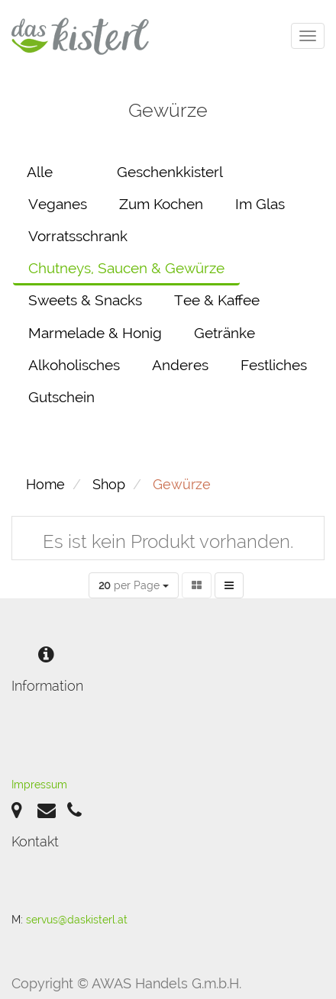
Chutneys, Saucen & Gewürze (126, 267)
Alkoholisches (74, 364)
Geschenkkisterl (170, 171)
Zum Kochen (161, 203)
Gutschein (61, 396)
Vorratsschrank (78, 235)
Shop (108, 484)
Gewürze (182, 484)
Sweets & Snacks (85, 300)
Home (45, 484)
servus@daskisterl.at (77, 920)
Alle (40, 171)
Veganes (57, 203)
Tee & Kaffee (217, 300)
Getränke (224, 332)
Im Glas (260, 203)
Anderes (180, 364)
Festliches (274, 364)
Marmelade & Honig (95, 332)
